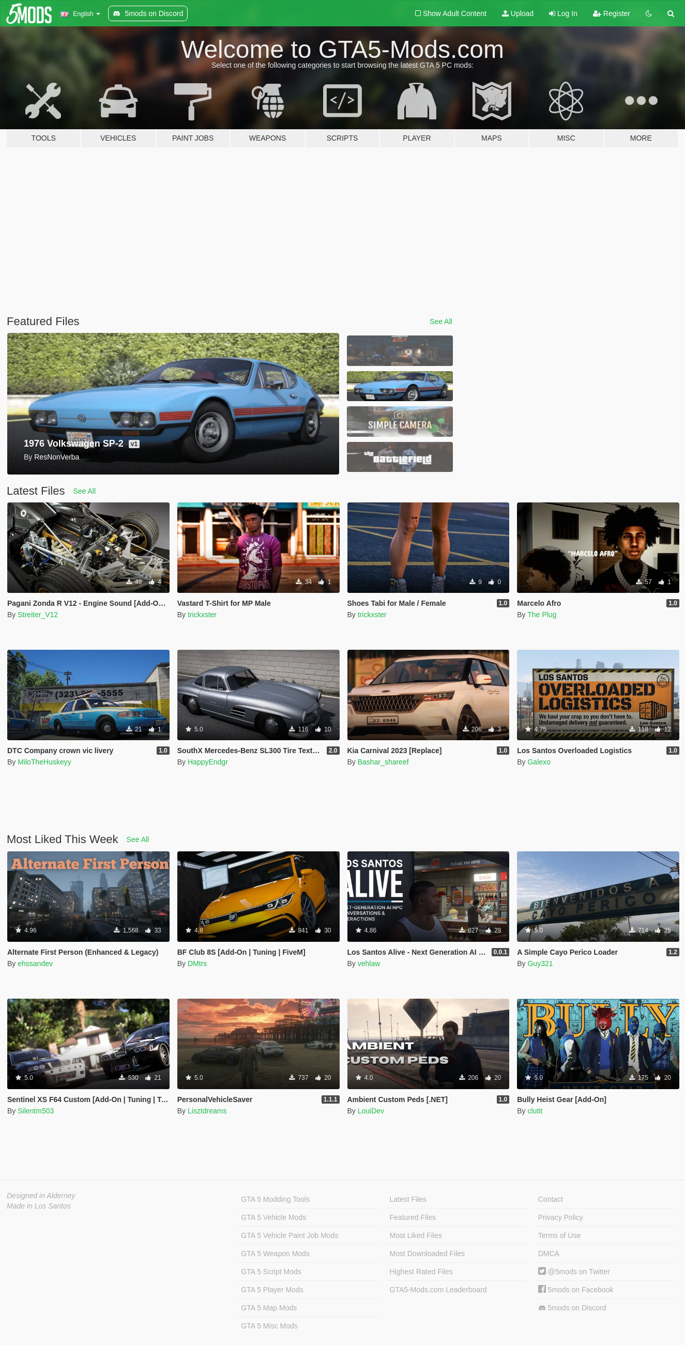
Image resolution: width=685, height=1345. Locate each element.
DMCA (548, 1253)
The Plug (541, 614)
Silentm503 (36, 1111)
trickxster (202, 614)
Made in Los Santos (39, 1206)
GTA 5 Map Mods (269, 1308)
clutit (534, 1111)
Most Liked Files (416, 1235)
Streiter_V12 (38, 614)
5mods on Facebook (576, 1289)
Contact (550, 1199)
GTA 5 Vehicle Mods (273, 1217)
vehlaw (369, 963)
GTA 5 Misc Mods (269, 1326)
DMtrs (197, 963)
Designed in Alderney (41, 1195)
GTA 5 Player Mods (272, 1290)
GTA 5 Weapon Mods (275, 1253)
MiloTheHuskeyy (44, 762)
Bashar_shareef (383, 762)
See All (441, 321)
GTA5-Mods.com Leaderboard (438, 1290)
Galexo (538, 762)
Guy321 (540, 963)
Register (611, 13)
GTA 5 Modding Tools (275, 1199)
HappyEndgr (208, 762)
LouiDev (371, 1111)
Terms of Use (559, 1235)
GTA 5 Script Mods (271, 1271)
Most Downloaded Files (427, 1253)
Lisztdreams (207, 1111)
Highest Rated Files (421, 1271)
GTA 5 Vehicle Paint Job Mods (289, 1235)
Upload (518, 13)
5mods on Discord (572, 1308)
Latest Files (408, 1199)
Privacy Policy (560, 1217)
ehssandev (35, 963)
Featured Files (413, 1217)
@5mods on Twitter (574, 1271)
